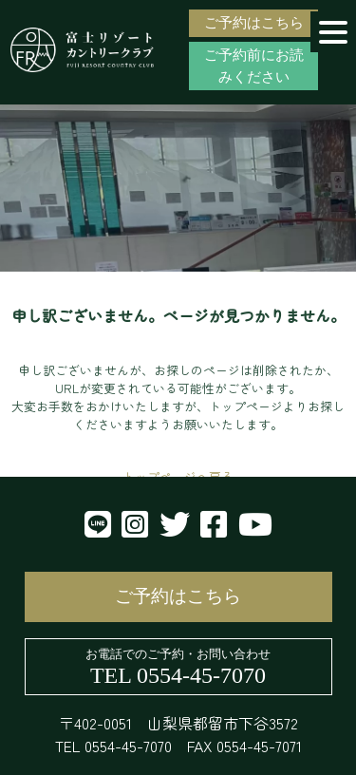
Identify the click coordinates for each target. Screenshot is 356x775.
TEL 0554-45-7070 (178, 675)
